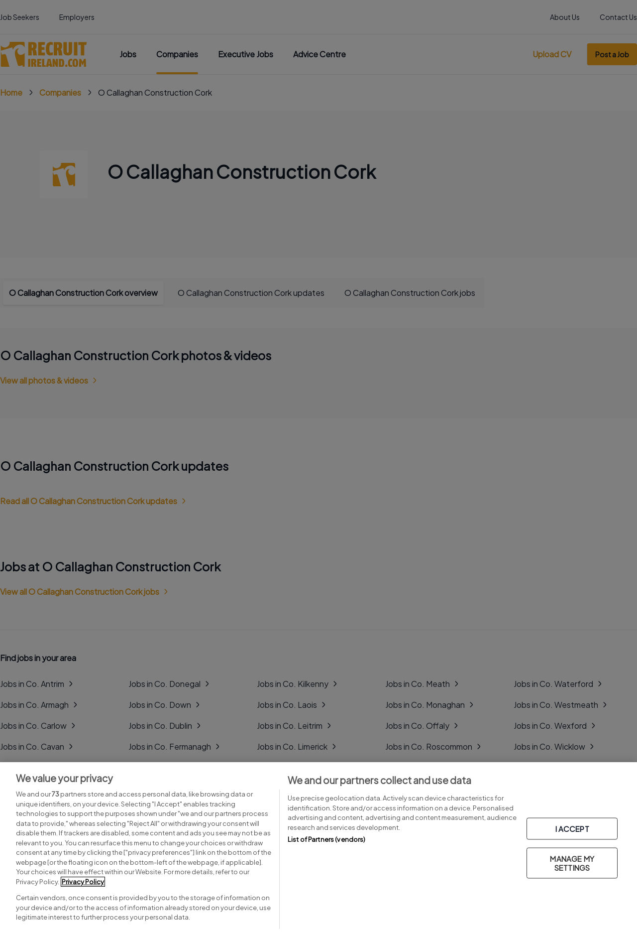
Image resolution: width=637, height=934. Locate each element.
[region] (318, 848)
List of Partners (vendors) (326, 839)
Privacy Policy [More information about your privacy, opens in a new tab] (83, 882)
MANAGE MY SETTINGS (572, 862)
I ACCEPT (572, 828)
